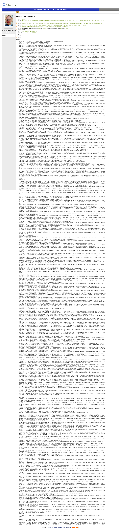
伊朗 (64, 25)
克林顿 (38, 20)
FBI (70, 23)
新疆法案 (66, 26)
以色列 (42, 25)
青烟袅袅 (24, 26)
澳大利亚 (54, 25)
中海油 (89, 23)
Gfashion (55, 527)
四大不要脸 (28, 26)
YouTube (32, 23)
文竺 (67, 28)
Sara (63, 20)
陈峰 (70, 20)
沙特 (66, 25)
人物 (48, 9)
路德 (61, 20)
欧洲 (72, 25)
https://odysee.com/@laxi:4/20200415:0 (29, 31)
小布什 (92, 20)
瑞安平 (23, 20)
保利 (80, 23)
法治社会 (60, 23)
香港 (23, 25)
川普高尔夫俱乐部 (50, 23)
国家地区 (54, 9)
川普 (47, 20)
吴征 (28, 20)
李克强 (95, 20)
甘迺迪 (98, 20)
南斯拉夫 (69, 25)
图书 (58, 9)
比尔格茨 (50, 20)
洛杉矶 (50, 25)
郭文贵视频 (39, 9)
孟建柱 (73, 20)
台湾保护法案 (61, 26)
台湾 (25, 25)
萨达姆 (83, 20)
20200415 (24, 35)
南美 (40, 25)
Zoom (30, 23)
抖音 (27, 23)
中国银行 (64, 23)
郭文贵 (23, 19)
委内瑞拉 (58, 25)
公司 (51, 9)
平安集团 (77, 23)
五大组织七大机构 (48, 26)
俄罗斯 (37, 25)
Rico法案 (42, 26)
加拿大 (30, 25)
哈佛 (45, 23)
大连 (48, 25)
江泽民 (32, 20)
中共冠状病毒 (34, 26)
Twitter (39, 23)
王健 (65, 20)
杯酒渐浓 (44, 28)
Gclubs (51, 527)
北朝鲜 (61, 25)
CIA (68, 23)
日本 (27, 25)
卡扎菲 (86, 20)
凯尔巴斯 (56, 20)
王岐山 (67, 20)
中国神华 (93, 23)
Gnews (48, 527)
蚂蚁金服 (73, 23)
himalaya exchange (61, 527)
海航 (23, 23)
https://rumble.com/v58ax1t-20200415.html (31, 32)
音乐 (61, 9)
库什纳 (44, 20)
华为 (25, 23)
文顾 (39, 28)
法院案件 (65, 9)
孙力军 (76, 20)
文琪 (61, 28)
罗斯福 (101, 20)
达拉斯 (45, 25)
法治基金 (56, 23)
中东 (81, 25)
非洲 (32, 25)
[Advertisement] (54, 4)
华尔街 (100, 23)
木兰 (59, 20)
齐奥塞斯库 (80, 20)
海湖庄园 (84, 25)
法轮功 (42, 23)
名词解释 (44, 9)
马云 (26, 20)
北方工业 (83, 23)
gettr (66, 527)
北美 (34, 25)
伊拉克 (74, 25)
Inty (30, 20)
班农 (53, 20)
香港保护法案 (55, 26)
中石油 (86, 23)
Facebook (36, 23)
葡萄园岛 (78, 25)
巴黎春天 (97, 23)
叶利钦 (35, 20)
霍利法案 (39, 26)
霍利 (89, 20)
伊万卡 (41, 20)
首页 (35, 9)
